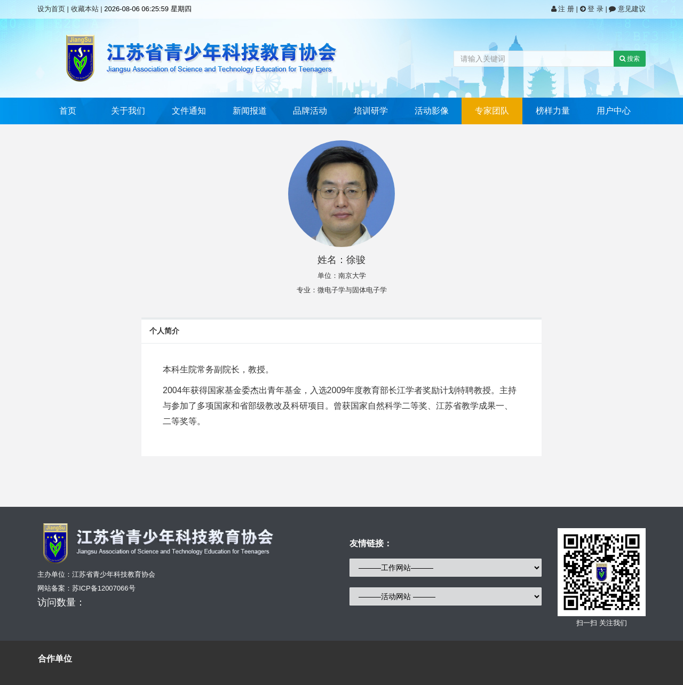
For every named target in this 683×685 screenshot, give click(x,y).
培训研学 (371, 110)
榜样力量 (553, 110)
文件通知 (189, 110)
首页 (67, 110)
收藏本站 (85, 9)
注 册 (563, 9)
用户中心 (614, 110)
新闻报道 (250, 110)
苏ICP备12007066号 (104, 588)
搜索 (630, 58)
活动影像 (432, 110)
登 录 (593, 9)
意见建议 (627, 9)
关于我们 (128, 110)
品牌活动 (310, 110)
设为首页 (51, 9)
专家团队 (492, 110)
